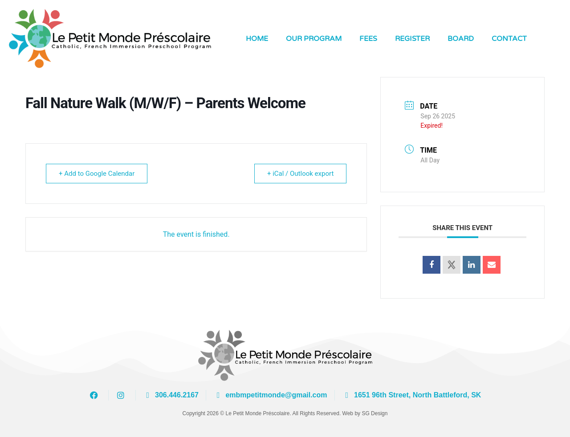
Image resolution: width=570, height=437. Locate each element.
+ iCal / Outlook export (300, 174)
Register (412, 38)
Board (461, 38)
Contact (509, 38)
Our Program (314, 38)
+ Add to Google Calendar (96, 174)
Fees (368, 38)
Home (257, 38)
